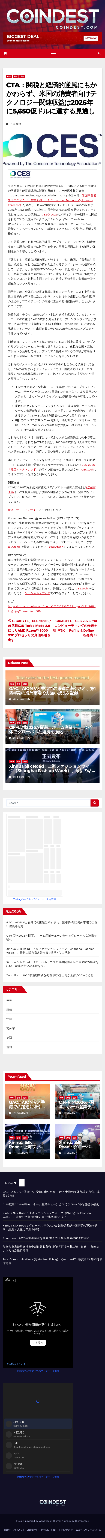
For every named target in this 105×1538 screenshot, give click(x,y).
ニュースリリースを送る (88, 1529)
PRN (9, 76)
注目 (22, 76)
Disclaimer (32, 1529)
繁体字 (10, 1028)
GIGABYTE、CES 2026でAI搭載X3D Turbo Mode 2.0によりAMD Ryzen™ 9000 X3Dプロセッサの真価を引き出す (29, 630)
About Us (18, 1529)
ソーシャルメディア (37, 593)
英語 (9, 1037)
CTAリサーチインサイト (23, 510)
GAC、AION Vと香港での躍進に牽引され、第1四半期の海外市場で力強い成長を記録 (52, 690)
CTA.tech (14, 546)
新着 (15, 76)
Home (7, 1529)
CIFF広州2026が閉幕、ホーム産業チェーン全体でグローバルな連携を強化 (51, 729)
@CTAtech (56, 546)
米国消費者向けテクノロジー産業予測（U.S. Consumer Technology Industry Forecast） (52, 200)
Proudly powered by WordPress (34, 1521)
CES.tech (87, 469)
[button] (99, 53)
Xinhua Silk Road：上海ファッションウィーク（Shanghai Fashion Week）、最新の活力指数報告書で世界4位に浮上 (52, 771)
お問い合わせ (66, 1529)
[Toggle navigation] (53, 53)
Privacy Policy (48, 1529)
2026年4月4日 (20, 1113)
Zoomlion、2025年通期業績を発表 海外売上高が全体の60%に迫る (49, 975)
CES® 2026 (49, 214)
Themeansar (81, 1521)
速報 (9, 1047)
